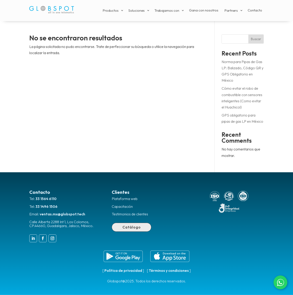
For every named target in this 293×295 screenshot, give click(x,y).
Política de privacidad (123, 270)
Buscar (256, 39)
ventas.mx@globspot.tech (62, 214)
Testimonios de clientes (130, 214)
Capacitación (122, 206)
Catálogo (131, 227)
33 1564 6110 (46, 198)
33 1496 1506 (46, 206)
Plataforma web (125, 198)
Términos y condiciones (169, 270)
